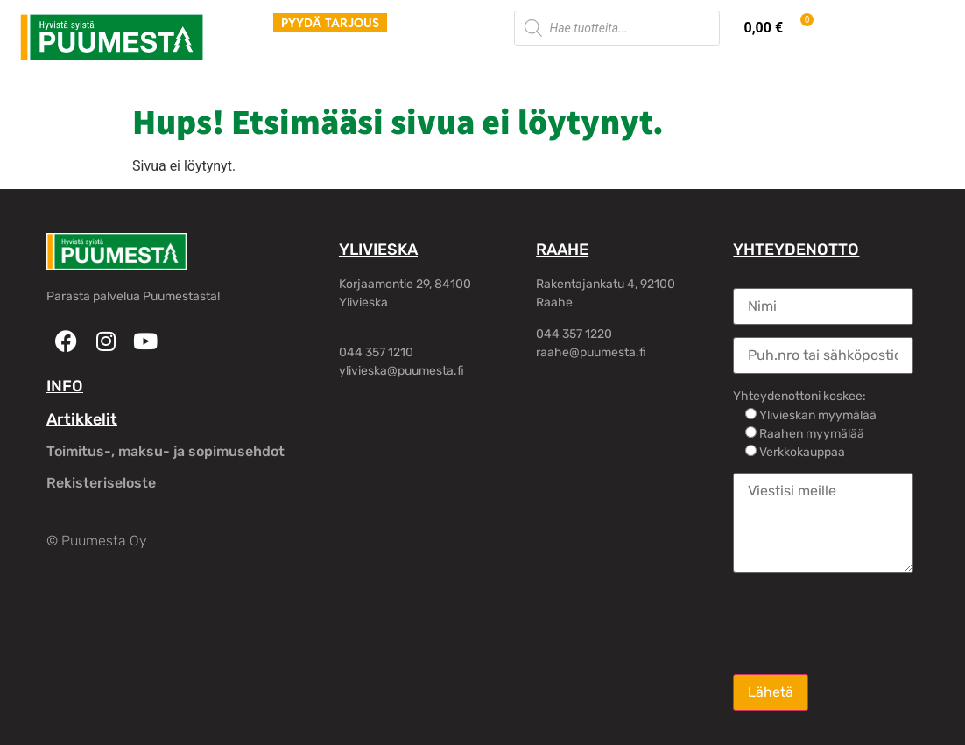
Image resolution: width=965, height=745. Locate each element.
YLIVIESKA (378, 249)
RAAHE (562, 249)
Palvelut (340, 70)
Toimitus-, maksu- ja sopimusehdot (165, 451)
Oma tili (821, 70)
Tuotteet (258, 70)
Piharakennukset (450, 70)
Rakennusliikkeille (594, 70)
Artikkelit (81, 419)
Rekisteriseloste (101, 482)
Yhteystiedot (725, 70)
